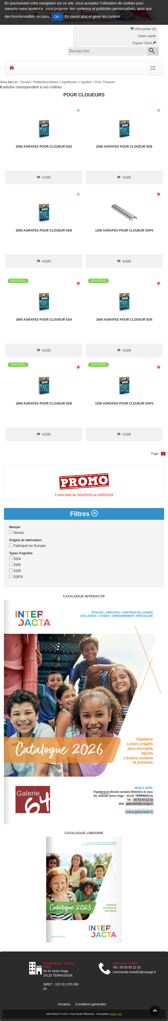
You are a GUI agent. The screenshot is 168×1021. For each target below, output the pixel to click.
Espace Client (144, 43)
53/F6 (16, 577)
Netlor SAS (116, 1013)
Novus (16, 532)
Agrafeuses (70, 82)
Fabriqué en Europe (27, 546)
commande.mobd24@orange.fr (134, 972)
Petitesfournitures (46, 82)
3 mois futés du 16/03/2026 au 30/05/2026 (84, 495)
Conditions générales (90, 1004)
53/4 (15, 559)
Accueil (25, 82)
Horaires (64, 1004)
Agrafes (86, 82)
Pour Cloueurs (105, 82)
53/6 (15, 565)
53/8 (15, 571)
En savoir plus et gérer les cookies (92, 16)
